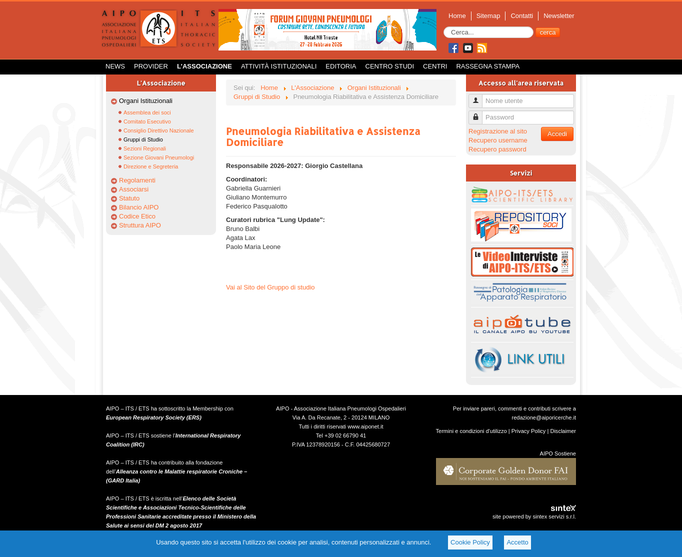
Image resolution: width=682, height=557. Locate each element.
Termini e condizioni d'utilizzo (471, 431)
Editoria (341, 66)
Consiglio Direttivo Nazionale (159, 131)
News (115, 66)
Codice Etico (137, 216)
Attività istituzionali (278, 66)
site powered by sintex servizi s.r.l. (534, 517)
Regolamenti (137, 180)
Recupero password (497, 149)
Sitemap (488, 16)
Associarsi (133, 189)
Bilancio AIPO (139, 207)
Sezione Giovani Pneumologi (159, 157)
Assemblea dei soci (147, 113)
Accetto (517, 542)
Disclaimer (563, 431)
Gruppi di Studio (143, 139)
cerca (548, 32)
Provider (151, 66)
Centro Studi (390, 66)
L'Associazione (204, 66)
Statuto (129, 198)
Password (479, 113)
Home (457, 16)
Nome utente (479, 96)
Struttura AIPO (140, 225)
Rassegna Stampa (488, 66)
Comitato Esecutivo (147, 121)
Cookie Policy (470, 542)
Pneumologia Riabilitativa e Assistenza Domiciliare (323, 136)
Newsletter (559, 16)
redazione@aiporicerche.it (544, 417)
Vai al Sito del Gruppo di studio (270, 287)
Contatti (521, 16)
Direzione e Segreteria (151, 167)
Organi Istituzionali (145, 100)
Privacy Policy (529, 431)
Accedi (557, 134)
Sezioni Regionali (145, 149)
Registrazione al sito (497, 131)
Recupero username (498, 140)
